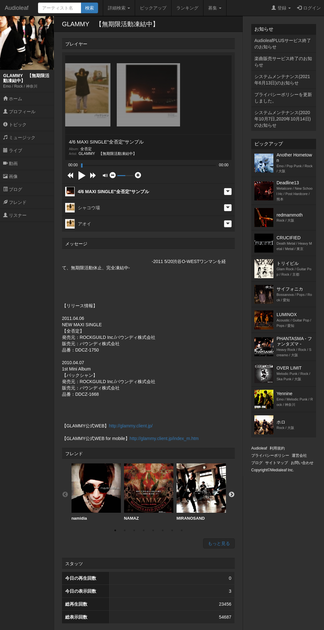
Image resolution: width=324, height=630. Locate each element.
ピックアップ (153, 7)
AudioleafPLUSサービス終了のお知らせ (282, 43)
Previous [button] (65, 495)
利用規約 (277, 448)
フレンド (15, 202)
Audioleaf (16, 8)
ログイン (309, 7)
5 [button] (153, 530)
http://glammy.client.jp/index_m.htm (164, 438)
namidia (96, 492)
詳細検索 (119, 7)
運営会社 (299, 455)
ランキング (187, 7)
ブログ (12, 189)
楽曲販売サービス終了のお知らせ (283, 61)
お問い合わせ (302, 463)
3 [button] (134, 530)
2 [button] (125, 530)
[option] (96, 492)
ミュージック (19, 137)
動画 (10, 163)
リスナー (15, 215)
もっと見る (219, 543)
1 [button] (115, 530)
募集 (214, 7)
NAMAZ (148, 492)
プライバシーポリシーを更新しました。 (283, 97)
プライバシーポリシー (270, 455)
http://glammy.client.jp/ (131, 425)
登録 (281, 7)
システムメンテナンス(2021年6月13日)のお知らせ (282, 79)
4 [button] (143, 530)
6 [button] (162, 530)
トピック (15, 124)
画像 (10, 176)
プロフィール (19, 111)
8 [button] (181, 530)
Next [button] (231, 495)
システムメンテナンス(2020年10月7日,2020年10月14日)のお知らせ (282, 119)
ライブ (12, 150)
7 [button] (172, 530)
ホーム (12, 98)
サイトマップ (276, 463)
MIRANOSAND (201, 492)
